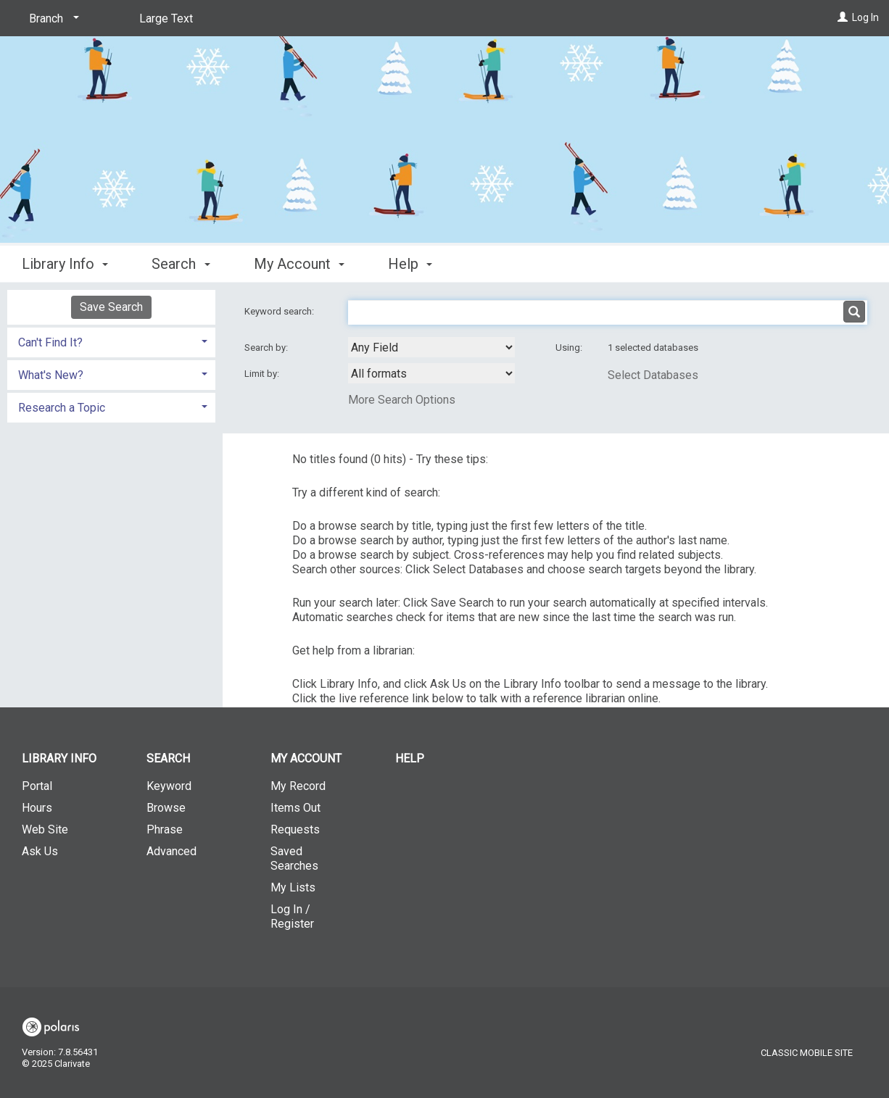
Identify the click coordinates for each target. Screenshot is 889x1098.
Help (409, 758)
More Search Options (401, 400)
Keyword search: (280, 311)
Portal (37, 786)
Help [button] (410, 264)
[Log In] (843, 17)
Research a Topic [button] (61, 408)
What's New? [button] (50, 375)
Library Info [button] (65, 264)
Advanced (171, 851)
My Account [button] (299, 264)
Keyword (168, 786)
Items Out (295, 808)
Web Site (45, 829)
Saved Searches (294, 858)
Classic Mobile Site (807, 1052)
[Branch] (51, 18)
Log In (865, 17)
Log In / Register (292, 916)
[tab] (111, 341)
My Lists (292, 887)
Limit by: (262, 373)
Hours (37, 808)
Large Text (166, 18)
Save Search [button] (111, 307)
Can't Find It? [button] (50, 342)
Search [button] (181, 264)
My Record (298, 786)
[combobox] (431, 347)
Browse (166, 808)
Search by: (267, 347)
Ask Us (40, 851)
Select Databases (653, 375)
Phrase (164, 829)
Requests (295, 829)
